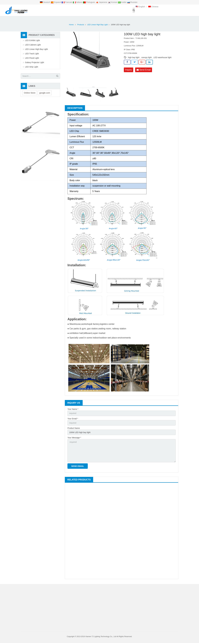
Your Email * (72, 419)
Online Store (29, 93)
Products (80, 25)
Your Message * (74, 438)
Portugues (89, 2)
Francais (67, 2)
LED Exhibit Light (32, 40)
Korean (113, 2)
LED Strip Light (31, 67)
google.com (44, 93)
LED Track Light (32, 53)
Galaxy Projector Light (34, 62)
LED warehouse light (162, 57)
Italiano (78, 2)
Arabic (122, 2)
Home (71, 25)
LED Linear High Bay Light (97, 25)
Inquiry (128, 70)
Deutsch (45, 2)
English (140, 7)
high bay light (133, 57)
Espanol (56, 2)
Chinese (153, 7)
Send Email (144, 70)
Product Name (73, 428)
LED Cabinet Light (33, 45)
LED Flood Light (32, 58)
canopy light (146, 57)
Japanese (102, 2)
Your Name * (72, 409)
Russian (132, 2)
